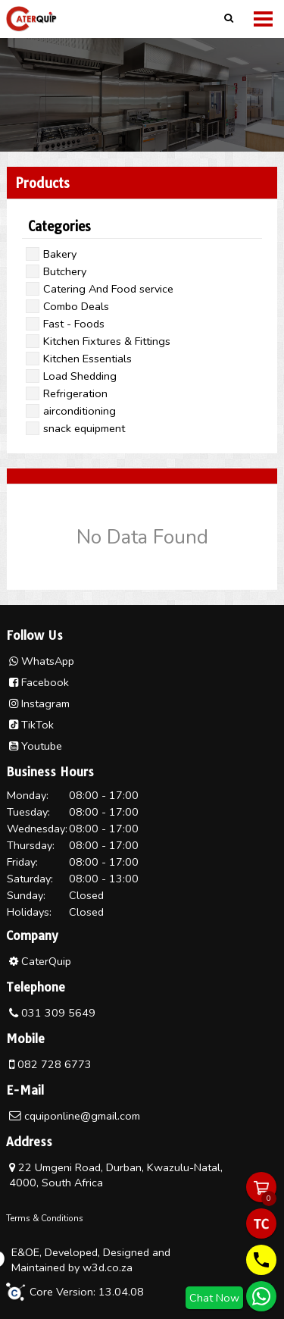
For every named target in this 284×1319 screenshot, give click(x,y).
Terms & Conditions (44, 1218)
